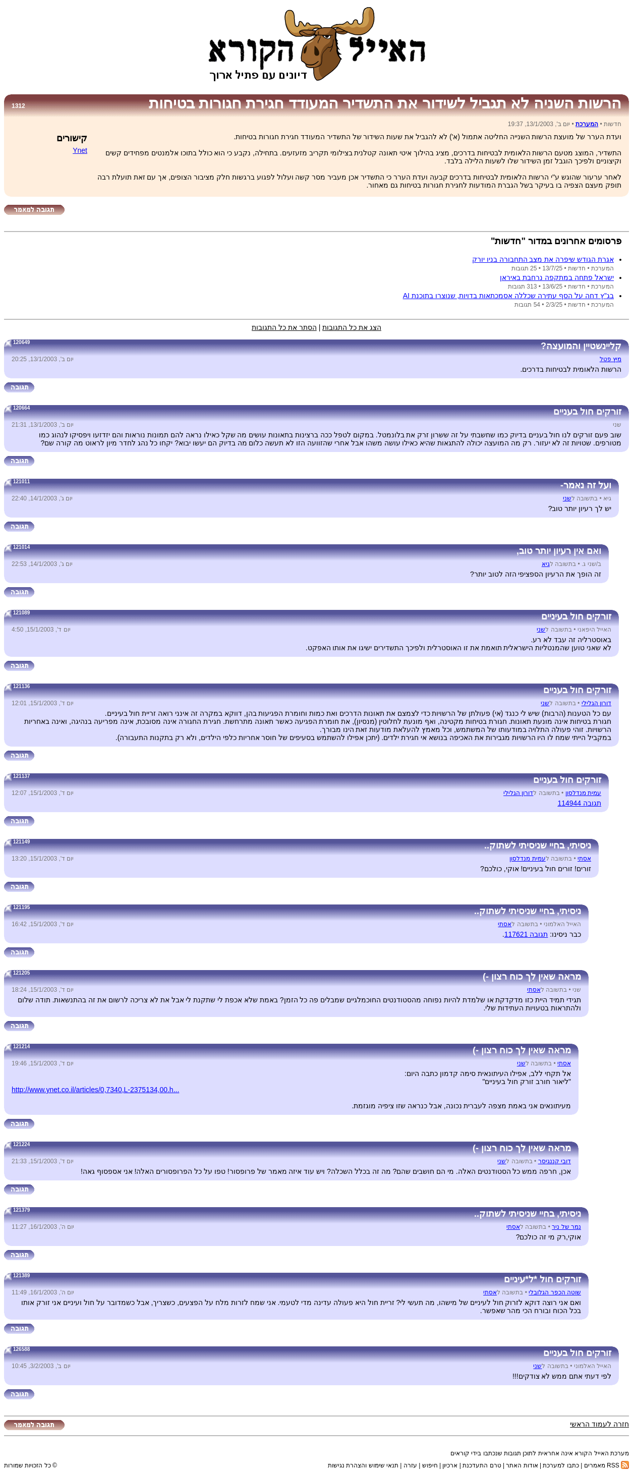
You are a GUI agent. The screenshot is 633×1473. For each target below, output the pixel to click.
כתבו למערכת (561, 1465)
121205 (21, 973)
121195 (21, 907)
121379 (21, 1210)
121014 (21, 547)
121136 (21, 686)
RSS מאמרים (606, 1465)
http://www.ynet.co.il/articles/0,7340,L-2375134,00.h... (95, 1090)
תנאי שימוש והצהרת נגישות (363, 1465)
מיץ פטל (610, 359)
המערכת (587, 124)
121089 (21, 612)
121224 (21, 1144)
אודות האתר (522, 1465)
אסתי (584, 858)
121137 (21, 776)
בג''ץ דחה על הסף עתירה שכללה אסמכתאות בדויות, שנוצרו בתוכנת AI (508, 296)
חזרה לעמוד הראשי (599, 1424)
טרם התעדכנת (482, 1465)
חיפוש (430, 1465)
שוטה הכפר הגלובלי (555, 1292)
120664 (21, 408)
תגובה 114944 (579, 803)
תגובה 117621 (526, 934)
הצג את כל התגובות (351, 327)
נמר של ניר (566, 1226)
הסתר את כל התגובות (284, 327)
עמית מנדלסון (583, 793)
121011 (21, 481)
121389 (21, 1275)
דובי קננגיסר (554, 1161)
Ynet (80, 150)
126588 (21, 1349)
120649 (21, 342)
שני (567, 498)
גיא (546, 564)
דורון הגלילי (596, 703)
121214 (21, 1046)
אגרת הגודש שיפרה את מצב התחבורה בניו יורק (543, 259)
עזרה (410, 1465)
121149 (21, 841)
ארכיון (449, 1465)
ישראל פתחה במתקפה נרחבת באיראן (557, 277)
